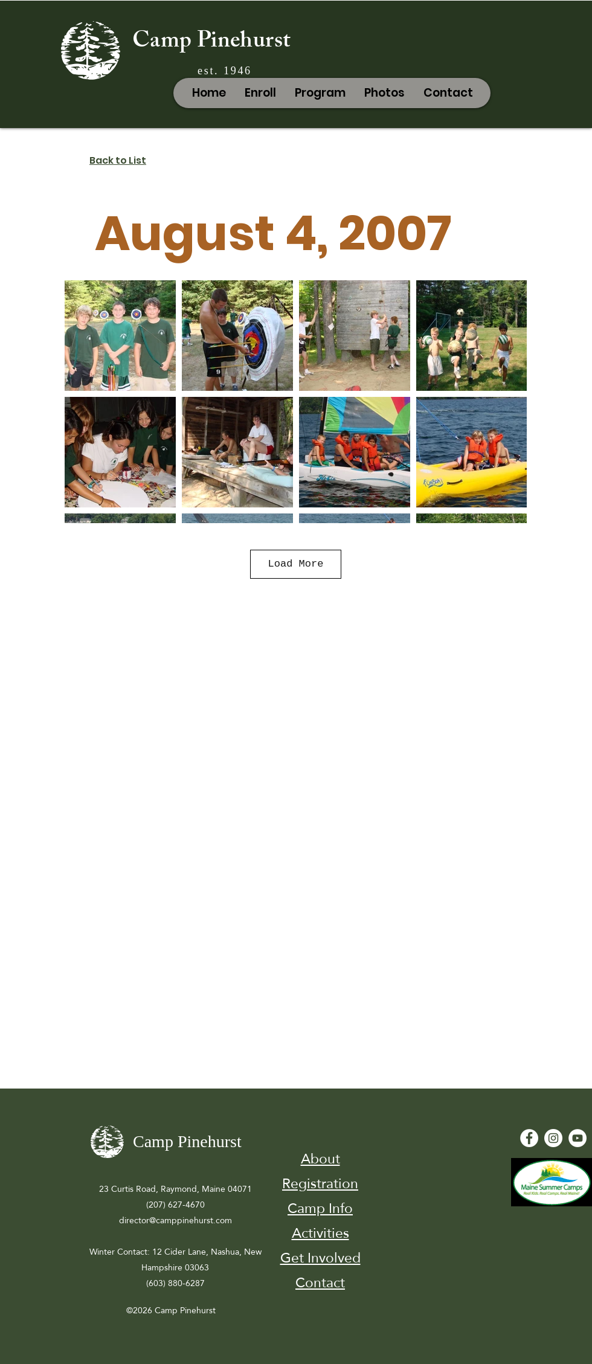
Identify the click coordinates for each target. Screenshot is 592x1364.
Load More (296, 564)
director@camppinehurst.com (175, 1220)
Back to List (117, 160)
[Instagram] (553, 1138)
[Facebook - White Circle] (529, 1138)
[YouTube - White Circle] (577, 1138)
